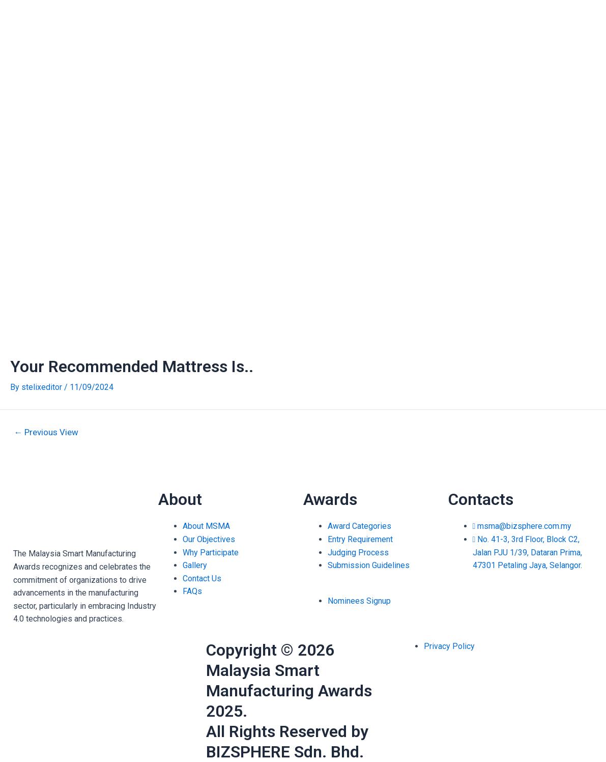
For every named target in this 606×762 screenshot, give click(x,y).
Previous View (46, 432)
